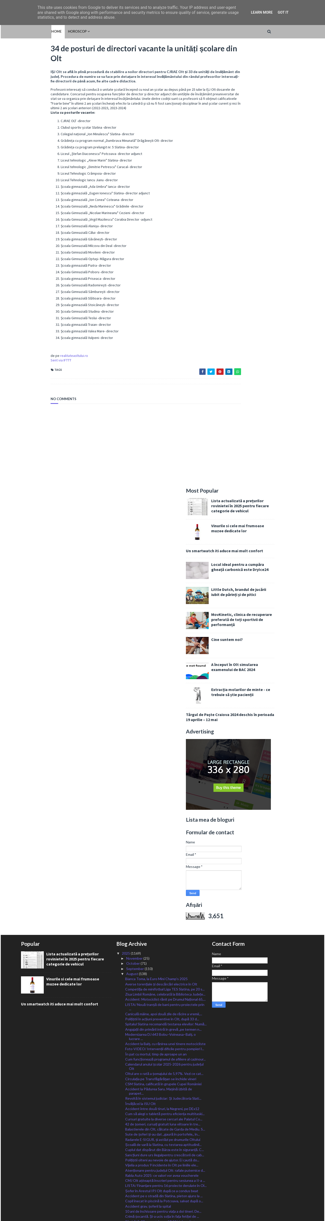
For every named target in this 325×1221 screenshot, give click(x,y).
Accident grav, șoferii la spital (148, 768)
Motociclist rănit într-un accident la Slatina (158, 979)
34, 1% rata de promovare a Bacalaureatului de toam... (161, 869)
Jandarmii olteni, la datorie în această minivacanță (163, 963)
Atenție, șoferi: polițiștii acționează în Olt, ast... (161, 891)
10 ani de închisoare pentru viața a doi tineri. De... (163, 773)
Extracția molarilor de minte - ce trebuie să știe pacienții (270, 253)
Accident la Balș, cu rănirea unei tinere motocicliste (165, 605)
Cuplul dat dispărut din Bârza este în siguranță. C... (164, 711)
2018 (126, 1184)
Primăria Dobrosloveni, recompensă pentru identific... (159, 819)
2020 (126, 1173)
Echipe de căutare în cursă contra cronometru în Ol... (163, 1084)
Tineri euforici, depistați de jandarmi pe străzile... (163, 1067)
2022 (126, 1163)
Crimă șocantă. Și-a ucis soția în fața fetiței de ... (162, 778)
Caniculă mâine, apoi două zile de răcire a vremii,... (163, 575)
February (133, 1143)
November (134, 520)
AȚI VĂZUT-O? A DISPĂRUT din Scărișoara (159, 927)
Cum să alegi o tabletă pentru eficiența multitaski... (164, 675)
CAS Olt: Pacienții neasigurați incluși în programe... (164, 881)
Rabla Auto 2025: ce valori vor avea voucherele (162, 737)
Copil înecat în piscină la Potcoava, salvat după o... (164, 763)
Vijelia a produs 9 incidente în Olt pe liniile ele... (161, 726)
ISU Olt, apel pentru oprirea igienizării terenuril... (163, 1107)
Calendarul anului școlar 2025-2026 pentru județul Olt (164, 628)
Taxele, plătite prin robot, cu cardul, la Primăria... (162, 797)
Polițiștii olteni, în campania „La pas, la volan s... (161, 1101)
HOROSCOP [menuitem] (47, 31)
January (132, 1148)
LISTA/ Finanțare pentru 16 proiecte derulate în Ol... (166, 747)
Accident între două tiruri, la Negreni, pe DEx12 (162, 670)
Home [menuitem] (26, 31)
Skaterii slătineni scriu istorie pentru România (161, 812)
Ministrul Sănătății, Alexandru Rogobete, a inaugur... (165, 984)
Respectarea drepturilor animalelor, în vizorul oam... (164, 968)
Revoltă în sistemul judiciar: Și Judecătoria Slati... (163, 660)
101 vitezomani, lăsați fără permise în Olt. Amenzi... (164, 1072)
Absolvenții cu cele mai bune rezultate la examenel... (165, 1027)
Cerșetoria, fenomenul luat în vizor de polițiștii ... (162, 832)
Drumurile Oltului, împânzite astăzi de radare (160, 1077)
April (130, 1132)
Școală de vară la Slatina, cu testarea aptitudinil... (163, 706)
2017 (126, 1189)
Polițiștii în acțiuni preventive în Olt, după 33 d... (162, 580)
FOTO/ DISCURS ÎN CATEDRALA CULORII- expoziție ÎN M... (160, 1020)
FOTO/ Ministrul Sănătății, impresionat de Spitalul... (165, 953)
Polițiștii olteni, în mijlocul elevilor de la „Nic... (159, 856)
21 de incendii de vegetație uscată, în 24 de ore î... (164, 1032)
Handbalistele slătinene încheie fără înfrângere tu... (165, 912)
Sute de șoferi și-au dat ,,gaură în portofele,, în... (162, 696)
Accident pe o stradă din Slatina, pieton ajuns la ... (164, 757)
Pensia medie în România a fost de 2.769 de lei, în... (164, 917)
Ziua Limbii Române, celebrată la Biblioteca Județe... (165, 556)
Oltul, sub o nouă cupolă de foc (149, 1112)
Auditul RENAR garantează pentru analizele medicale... (159, 839)
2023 (126, 1158)
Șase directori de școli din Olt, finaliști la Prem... (162, 792)
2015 (126, 1199)
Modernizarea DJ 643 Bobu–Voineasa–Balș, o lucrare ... (160, 598)
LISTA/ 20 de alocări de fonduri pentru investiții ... (164, 948)
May (130, 1127)
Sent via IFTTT (31, 363)
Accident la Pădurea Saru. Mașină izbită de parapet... (158, 653)
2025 (126, 515)
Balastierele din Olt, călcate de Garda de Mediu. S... (165, 690)
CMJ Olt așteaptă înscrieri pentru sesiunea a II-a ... (165, 742)
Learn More (262, 12)
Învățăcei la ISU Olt (140, 665)
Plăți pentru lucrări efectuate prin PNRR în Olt (161, 1043)
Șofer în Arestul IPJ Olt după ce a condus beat (161, 752)
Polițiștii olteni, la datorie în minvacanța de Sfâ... (161, 974)
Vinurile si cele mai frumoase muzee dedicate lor (267, 90)
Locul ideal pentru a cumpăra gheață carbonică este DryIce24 (269, 128)
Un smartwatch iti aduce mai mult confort (254, 112)
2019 (126, 1179)
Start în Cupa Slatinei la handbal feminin (156, 851)
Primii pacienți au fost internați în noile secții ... (160, 826)
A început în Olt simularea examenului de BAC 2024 (264, 228)
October (133, 525)
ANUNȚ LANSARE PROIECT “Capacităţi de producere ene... (159, 1050)
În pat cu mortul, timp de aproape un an (156, 615)
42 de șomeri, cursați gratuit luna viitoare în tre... (162, 685)
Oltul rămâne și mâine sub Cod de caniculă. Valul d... (165, 943)
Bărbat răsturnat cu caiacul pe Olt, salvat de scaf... (164, 932)
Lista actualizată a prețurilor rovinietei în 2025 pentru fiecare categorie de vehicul (270, 67)
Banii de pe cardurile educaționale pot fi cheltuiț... (163, 861)
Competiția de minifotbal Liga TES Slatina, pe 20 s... (165, 550)
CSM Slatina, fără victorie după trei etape (157, 907)
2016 (126, 1194)
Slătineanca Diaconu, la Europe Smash (155, 1037)
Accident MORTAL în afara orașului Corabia (159, 902)
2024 (126, 1153)
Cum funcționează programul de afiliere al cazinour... (165, 620)
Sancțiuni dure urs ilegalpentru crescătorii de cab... (164, 716)
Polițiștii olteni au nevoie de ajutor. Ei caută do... (162, 721)
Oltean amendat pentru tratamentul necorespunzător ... (153, 991)
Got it (283, 12)
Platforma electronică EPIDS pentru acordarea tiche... (161, 804)
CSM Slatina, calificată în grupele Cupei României (163, 645)
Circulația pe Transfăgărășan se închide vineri (160, 640)
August (132, 535)
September (135, 530)
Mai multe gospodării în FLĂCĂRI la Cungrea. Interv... (160, 1059)
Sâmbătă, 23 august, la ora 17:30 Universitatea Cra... (162, 785)
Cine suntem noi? (257, 200)
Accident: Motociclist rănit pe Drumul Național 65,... (165, 561)
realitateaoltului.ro (44, 358)
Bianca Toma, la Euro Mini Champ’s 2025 (156, 540)
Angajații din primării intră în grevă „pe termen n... (163, 591)
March (131, 1137)
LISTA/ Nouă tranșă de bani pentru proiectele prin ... (164, 568)
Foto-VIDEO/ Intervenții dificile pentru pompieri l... (164, 610)
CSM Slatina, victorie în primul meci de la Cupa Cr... (164, 958)
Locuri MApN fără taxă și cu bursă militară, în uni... (164, 1091)
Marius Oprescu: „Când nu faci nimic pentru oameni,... (159, 1005)
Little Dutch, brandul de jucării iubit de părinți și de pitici (268, 153)
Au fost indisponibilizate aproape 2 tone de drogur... (165, 1096)
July (129, 1117)
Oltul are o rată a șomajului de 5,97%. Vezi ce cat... (164, 635)
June (130, 1122)
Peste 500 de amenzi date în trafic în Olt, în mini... (163, 886)
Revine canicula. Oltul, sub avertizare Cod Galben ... (165, 846)
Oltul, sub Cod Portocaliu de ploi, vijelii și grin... (161, 896)
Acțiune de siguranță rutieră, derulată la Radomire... (165, 922)
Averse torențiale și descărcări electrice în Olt (161, 545)
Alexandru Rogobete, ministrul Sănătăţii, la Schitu (164, 998)
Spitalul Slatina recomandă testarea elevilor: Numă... (166, 586)
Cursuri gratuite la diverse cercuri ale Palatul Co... (163, 680)
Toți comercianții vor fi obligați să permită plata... (162, 876)
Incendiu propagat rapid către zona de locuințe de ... (165, 937)
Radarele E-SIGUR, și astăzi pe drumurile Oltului (162, 701)
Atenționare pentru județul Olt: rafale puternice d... (165, 732)
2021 (126, 1168)
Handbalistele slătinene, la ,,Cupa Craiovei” (158, 1013)
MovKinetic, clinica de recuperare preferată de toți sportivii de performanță (271, 181)
